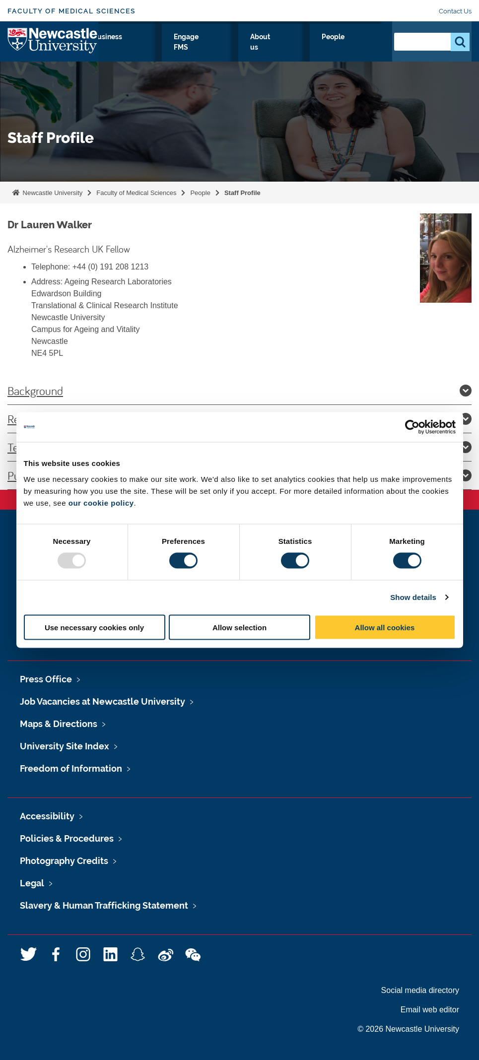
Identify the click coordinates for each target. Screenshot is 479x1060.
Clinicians (180, 48)
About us (321, 54)
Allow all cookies (385, 627)
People (362, 48)
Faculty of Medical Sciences (71, 11)
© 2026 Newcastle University (408, 1029)
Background (239, 390)
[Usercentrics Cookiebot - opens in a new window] (412, 427)
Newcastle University (51, 193)
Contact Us (455, 11)
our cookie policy (101, 502)
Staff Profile (242, 193)
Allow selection (239, 627)
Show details (413, 597)
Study (135, 48)
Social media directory (420, 990)
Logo (52, 52)
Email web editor (430, 1009)
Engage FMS (279, 54)
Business (231, 48)
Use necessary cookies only (94, 627)
